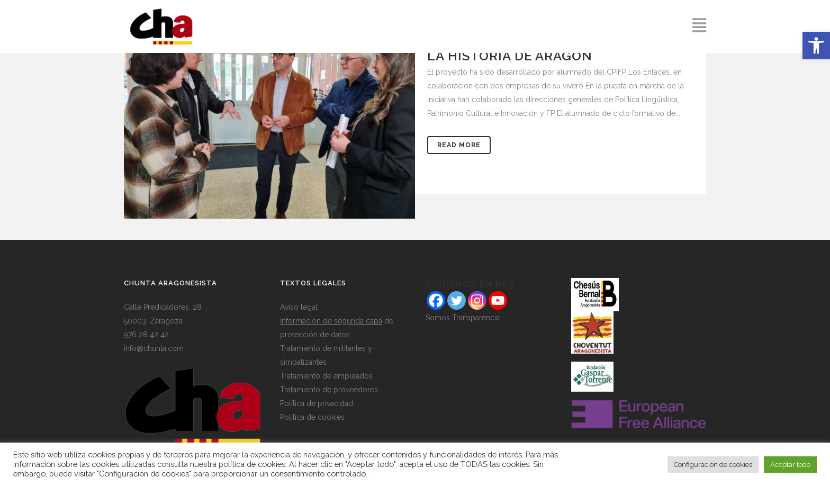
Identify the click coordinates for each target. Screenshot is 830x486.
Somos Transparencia (463, 317)
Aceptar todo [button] (790, 465)
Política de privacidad (316, 403)
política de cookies (252, 464)
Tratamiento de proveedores (329, 389)
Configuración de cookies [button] (713, 465)
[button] (816, 45)
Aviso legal (299, 307)
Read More (459, 145)
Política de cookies (312, 417)
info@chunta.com (154, 348)
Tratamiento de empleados (326, 376)
